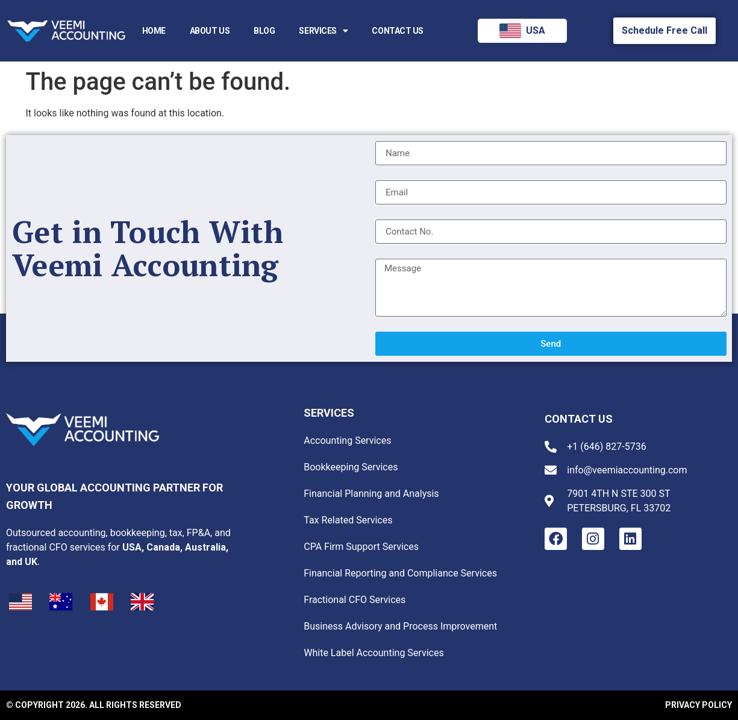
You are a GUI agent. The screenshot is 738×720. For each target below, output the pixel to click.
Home (154, 31)
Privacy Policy (698, 705)
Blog (264, 31)
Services (323, 31)
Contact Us (398, 31)
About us (210, 31)
